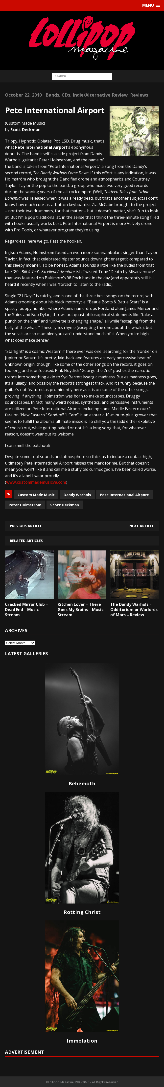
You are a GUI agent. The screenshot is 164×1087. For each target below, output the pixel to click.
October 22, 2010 (23, 95)
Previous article (26, 525)
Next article (141, 525)
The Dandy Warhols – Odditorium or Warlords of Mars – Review (134, 609)
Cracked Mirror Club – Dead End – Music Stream (26, 609)
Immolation (82, 1040)
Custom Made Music (36, 494)
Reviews (139, 95)
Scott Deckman (64, 504)
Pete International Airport (124, 494)
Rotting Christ (82, 912)
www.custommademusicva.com (36, 482)
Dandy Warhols (77, 494)
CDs (66, 95)
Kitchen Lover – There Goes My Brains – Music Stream (80, 609)
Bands (52, 95)
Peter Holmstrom (25, 504)
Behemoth (82, 783)
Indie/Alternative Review (100, 95)
